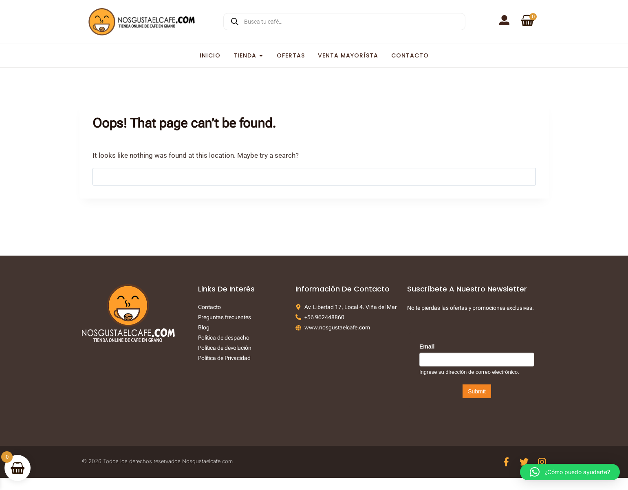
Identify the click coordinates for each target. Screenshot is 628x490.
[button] (570, 472)
